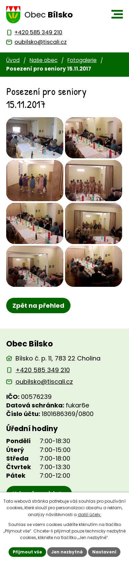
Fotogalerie (82, 60)
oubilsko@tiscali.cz (44, 381)
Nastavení (104, 552)
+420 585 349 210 (42, 370)
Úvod (13, 60)
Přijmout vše (27, 552)
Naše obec (43, 60)
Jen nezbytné (67, 552)
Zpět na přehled (38, 305)
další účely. (89, 514)
